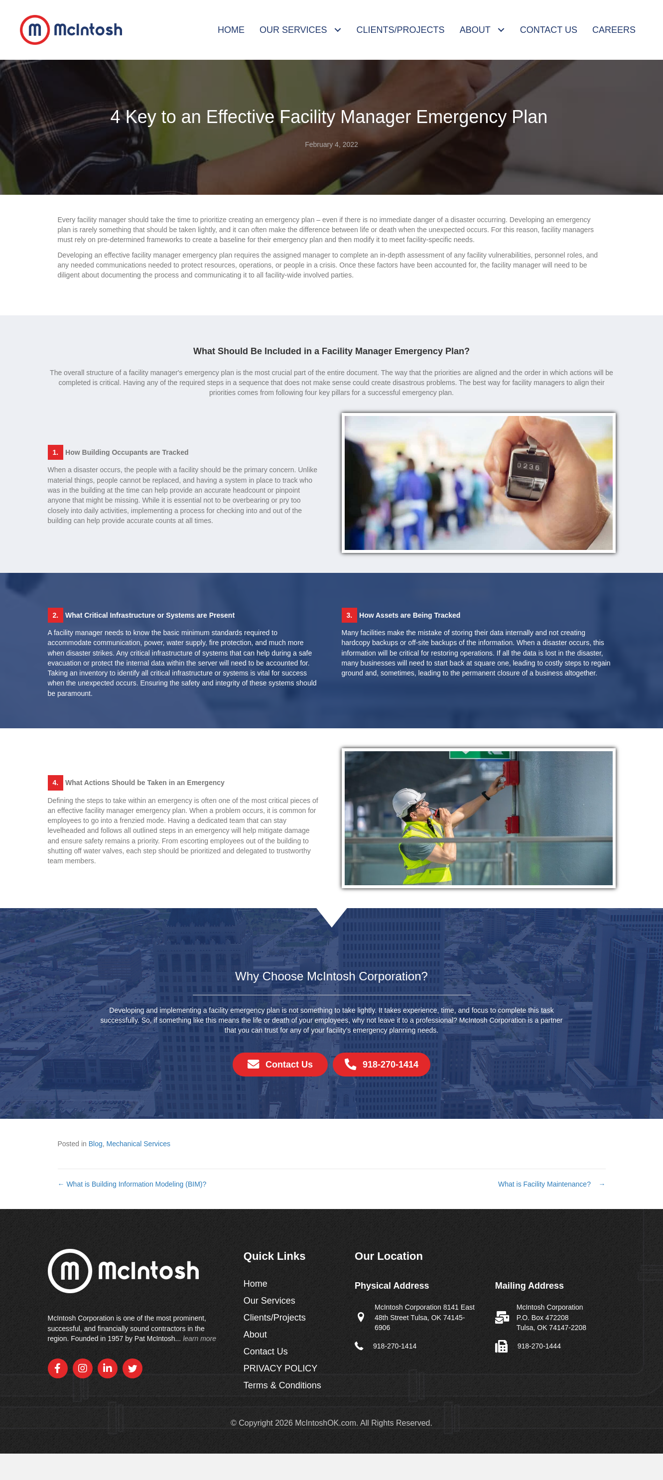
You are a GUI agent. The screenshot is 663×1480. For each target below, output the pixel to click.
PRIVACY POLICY (280, 1368)
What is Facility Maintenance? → (552, 1184)
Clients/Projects (275, 1318)
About (255, 1335)
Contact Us (266, 1351)
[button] (58, 1368)
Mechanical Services (138, 1144)
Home (255, 1284)
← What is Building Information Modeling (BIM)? (133, 1184)
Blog (96, 1144)
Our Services (269, 1301)
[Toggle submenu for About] (501, 30)
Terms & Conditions (282, 1385)
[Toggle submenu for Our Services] (338, 30)
